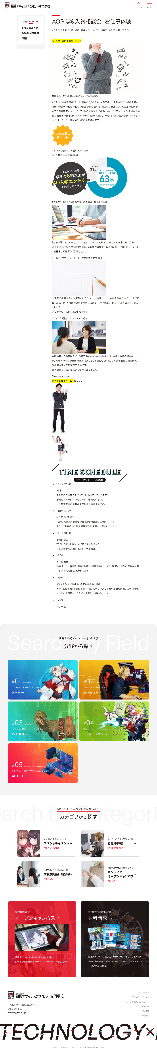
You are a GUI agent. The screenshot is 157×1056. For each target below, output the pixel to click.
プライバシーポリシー (140, 997)
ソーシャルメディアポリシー (138, 1002)
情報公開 (145, 1006)
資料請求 (145, 1015)
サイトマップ (144, 992)
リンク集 (145, 1011)
